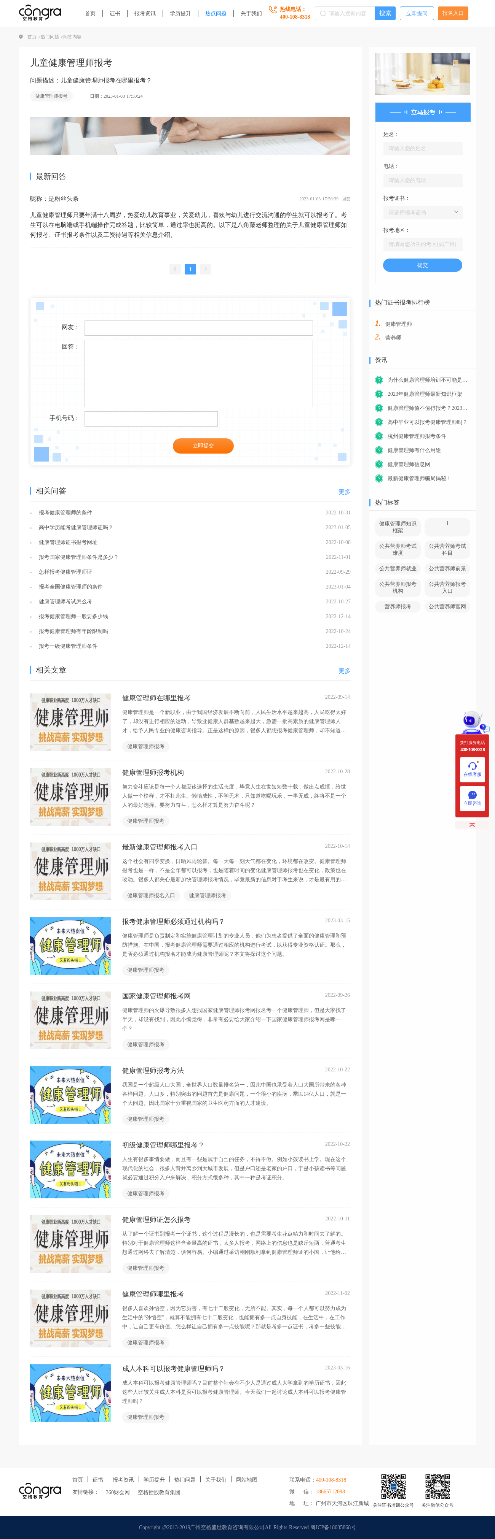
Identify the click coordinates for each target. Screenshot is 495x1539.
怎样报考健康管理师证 (64, 572)
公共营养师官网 (447, 606)
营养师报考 (398, 606)
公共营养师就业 (398, 568)
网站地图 (246, 1480)
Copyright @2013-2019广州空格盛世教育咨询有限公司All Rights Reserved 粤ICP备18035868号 (247, 1527)
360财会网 (118, 1492)
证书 (115, 13)
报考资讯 (145, 13)
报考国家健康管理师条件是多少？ (78, 557)
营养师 (393, 338)
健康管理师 (398, 324)
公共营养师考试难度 (398, 549)
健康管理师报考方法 (153, 1070)
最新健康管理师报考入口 (160, 847)
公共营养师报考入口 (447, 587)
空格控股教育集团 (159, 1492)
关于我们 (251, 13)
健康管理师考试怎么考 (64, 601)
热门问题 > (52, 37)
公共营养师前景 (447, 568)
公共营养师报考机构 (398, 587)
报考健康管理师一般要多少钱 (72, 616)
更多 (345, 492)
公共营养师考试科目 (447, 549)
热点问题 (216, 13)
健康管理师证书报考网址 (67, 542)
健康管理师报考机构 (153, 772)
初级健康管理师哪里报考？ (163, 1145)
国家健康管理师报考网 (156, 996)
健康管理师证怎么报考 (156, 1219)
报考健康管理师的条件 (64, 513)
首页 (90, 13)
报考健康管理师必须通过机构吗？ (173, 921)
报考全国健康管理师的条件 (70, 587)
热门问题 (185, 1480)
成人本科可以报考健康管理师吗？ (173, 1368)
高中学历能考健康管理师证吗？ (75, 527)
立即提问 (417, 13)
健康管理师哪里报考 (153, 1294)
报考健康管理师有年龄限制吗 (72, 631)
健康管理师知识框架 (398, 527)
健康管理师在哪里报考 (156, 698)
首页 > (34, 37)
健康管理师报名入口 (151, 895)
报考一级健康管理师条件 (67, 646)
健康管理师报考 (51, 96)
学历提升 (180, 13)
